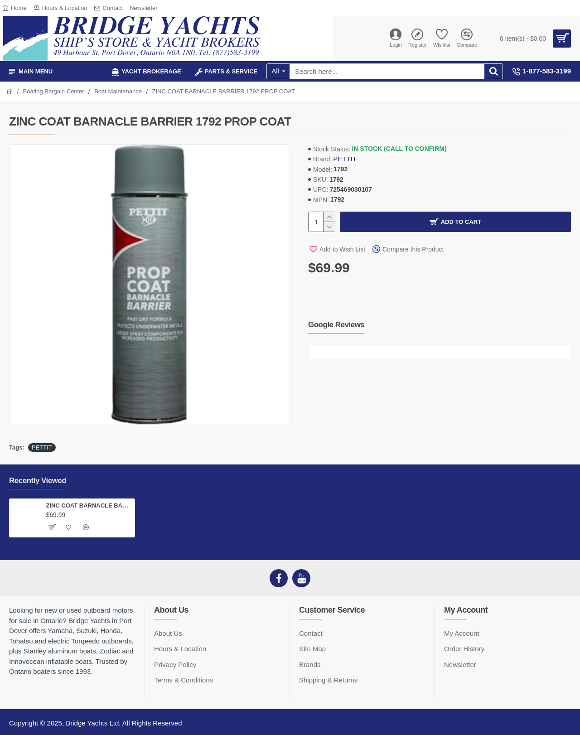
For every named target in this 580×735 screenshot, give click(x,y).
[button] (317, 351)
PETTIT (345, 159)
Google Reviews (336, 324)
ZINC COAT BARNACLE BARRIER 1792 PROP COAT (88, 505)
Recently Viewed (37, 480)
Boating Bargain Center (53, 91)
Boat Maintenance (118, 91)
